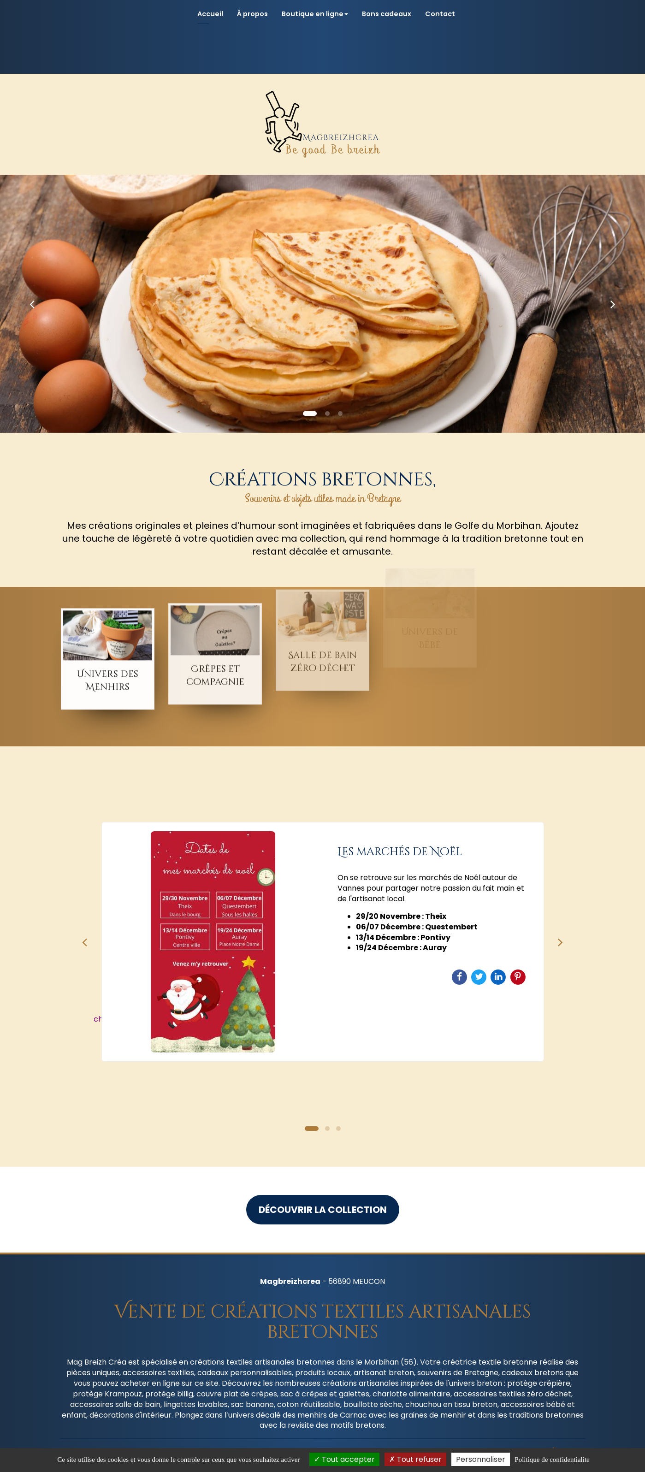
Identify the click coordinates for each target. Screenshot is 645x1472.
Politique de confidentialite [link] (552, 1459)
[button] (32, 304)
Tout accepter (344, 1459)
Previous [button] (85, 942)
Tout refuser (415, 1459)
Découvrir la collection (323, 1209)
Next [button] (561, 942)
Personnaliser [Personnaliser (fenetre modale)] (480, 1459)
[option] (322, 942)
